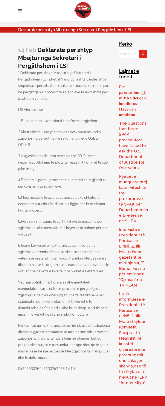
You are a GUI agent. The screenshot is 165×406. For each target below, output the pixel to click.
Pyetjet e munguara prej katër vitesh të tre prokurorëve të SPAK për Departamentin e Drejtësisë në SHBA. (133, 198)
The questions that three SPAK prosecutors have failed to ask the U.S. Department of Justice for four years (133, 145)
